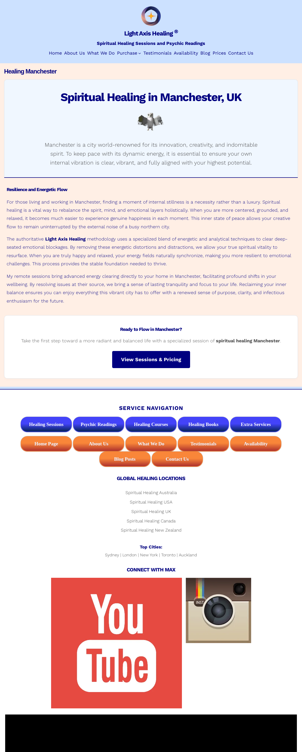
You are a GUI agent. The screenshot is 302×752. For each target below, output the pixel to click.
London (129, 555)
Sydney (112, 555)
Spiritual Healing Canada (151, 520)
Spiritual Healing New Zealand (151, 530)
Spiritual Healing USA (151, 502)
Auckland (188, 555)
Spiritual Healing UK (151, 511)
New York (149, 555)
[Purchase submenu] (139, 53)
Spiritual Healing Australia (151, 492)
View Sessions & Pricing (151, 359)
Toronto (168, 555)
